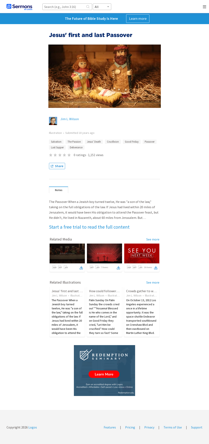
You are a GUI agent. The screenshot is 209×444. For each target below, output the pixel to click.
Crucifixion (113, 141)
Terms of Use (172, 427)
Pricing (130, 427)
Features (110, 427)
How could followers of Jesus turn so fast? (118, 291)
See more (152, 239)
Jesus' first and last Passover (72, 291)
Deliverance (76, 147)
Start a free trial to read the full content (89, 227)
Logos (32, 427)
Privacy (149, 427)
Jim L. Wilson (69, 119)
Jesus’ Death (94, 141)
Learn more (138, 18)
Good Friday (132, 141)
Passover (150, 141)
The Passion (74, 141)
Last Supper (57, 147)
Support (196, 427)
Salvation (56, 141)
